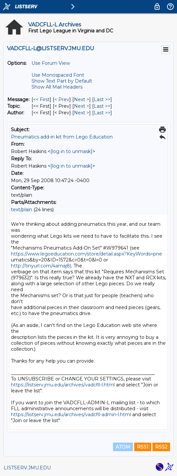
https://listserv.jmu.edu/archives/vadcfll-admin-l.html (71, 414)
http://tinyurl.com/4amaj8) (41, 266)
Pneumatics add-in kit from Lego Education (62, 137)
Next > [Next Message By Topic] (81, 106)
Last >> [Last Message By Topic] (102, 106)
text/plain (21, 210)
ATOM (123, 447)
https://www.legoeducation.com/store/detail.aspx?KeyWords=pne (86, 254)
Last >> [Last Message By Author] (102, 113)
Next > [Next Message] (81, 99)
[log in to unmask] (71, 151)
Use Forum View (50, 63)
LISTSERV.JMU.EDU (27, 468)
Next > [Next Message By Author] (81, 113)
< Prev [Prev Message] (61, 99)
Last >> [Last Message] (102, 99)
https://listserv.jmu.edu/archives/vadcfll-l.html (63, 385)
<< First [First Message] (41, 99)
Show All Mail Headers (57, 87)
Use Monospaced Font (57, 75)
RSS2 (161, 447)
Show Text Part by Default (61, 81)
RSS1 (142, 447)
